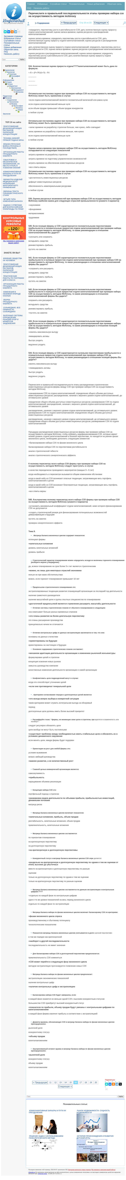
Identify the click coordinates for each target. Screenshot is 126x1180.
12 (55, 1082)
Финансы (19, 108)
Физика (14, 104)
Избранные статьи (12, 38)
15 (70, 1082)
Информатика (8, 80)
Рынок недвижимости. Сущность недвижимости (93, 1112)
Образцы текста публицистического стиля (13, 193)
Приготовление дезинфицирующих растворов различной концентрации (12, 130)
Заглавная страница (13, 36)
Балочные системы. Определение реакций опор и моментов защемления (13, 319)
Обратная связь (11, 49)
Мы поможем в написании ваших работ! (13, 242)
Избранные (42, 4)
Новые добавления (13, 47)
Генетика (12, 74)
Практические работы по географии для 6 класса (13, 278)
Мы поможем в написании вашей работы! (103, 1169)
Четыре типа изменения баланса (13, 200)
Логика (9, 84)
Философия (18, 106)
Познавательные (77, 4)
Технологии (13, 102)
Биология (11, 72)
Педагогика (7, 96)
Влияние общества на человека (12, 259)
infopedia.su (31, 1172)
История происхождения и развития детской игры (95, 1137)
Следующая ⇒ (101, 23)
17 (81, 1082)
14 (65, 1082)
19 (91, 1082)
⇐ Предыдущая (68, 23)
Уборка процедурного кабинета (10, 302)
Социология (12, 100)
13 (60, 1082)
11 (50, 1082)
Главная (31, 4)
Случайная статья (12, 41)
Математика (16, 88)
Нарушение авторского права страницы (79, 1169)
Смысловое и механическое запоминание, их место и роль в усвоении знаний (11, 164)
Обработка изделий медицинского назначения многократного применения (12, 183)
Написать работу (11, 54)
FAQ (6, 52)
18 (86, 1082)
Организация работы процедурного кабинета (13, 154)
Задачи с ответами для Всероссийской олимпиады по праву (13, 207)
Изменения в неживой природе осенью (12, 294)
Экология (6, 114)
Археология (9, 70)
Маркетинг (13, 86)
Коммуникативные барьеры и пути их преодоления (12, 174)
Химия (20, 110)
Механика (19, 92)
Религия (8, 98)
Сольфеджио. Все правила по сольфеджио (11, 310)
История (8, 82)
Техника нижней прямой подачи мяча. (13, 139)
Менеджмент (18, 90)
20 (96, 1082)
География (15, 76)
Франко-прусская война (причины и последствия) (12, 146)
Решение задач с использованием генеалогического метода (46, 1137)
